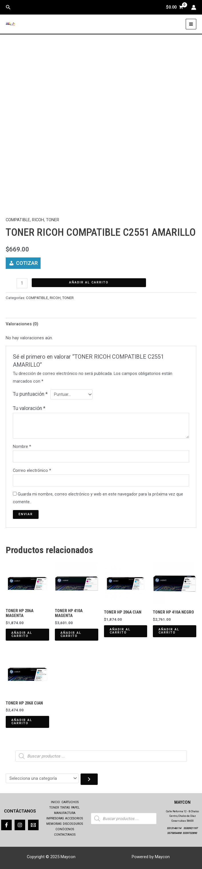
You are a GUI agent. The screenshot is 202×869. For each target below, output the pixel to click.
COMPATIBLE (18, 219)
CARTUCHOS (70, 802)
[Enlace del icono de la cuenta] (193, 7)
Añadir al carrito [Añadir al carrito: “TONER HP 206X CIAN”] (21, 721)
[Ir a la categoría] (89, 779)
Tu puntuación (30, 394)
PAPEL (75, 807)
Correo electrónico (32, 470)
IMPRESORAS (55, 818)
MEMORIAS (53, 823)
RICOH (38, 219)
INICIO (55, 802)
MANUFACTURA (64, 813)
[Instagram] (20, 825)
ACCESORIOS (74, 818)
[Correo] (33, 825)
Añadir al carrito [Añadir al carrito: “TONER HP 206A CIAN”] (120, 631)
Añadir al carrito (89, 282)
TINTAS (65, 807)
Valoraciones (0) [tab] (22, 323)
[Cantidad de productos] (22, 283)
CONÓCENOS (64, 829)
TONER (52, 219)
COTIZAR (27, 263)
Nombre (22, 446)
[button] (8, 7)
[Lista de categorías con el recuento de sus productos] (42, 778)
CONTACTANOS (64, 834)
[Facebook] (6, 825)
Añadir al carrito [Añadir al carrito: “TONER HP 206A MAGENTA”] (21, 634)
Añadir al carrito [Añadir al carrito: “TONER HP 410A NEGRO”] (169, 631)
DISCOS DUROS (73, 823)
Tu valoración (29, 408)
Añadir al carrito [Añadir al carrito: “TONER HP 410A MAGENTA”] (71, 634)
